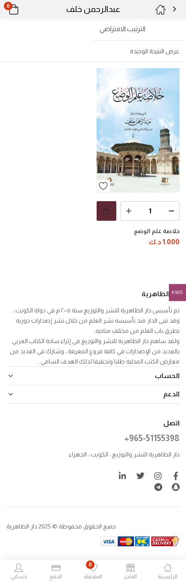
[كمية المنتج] (150, 211)
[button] (25, 9)
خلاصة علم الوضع (157, 231)
